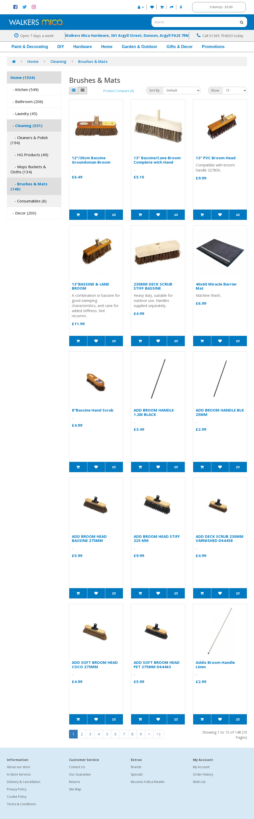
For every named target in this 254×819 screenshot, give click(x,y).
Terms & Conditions (21, 804)
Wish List (199, 782)
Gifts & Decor (180, 46)
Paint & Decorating (29, 46)
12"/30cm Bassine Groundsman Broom (91, 160)
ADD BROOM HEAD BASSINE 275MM (89, 538)
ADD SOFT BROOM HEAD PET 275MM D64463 (157, 664)
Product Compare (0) (118, 91)
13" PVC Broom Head (216, 157)
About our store (18, 767)
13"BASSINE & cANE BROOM (90, 286)
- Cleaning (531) (26, 125)
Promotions (213, 46)
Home (106, 46)
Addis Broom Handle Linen (215, 664)
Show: (215, 90)
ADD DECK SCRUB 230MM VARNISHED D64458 (220, 538)
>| (159, 734)
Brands (136, 767)
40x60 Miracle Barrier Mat (216, 286)
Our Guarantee (80, 774)
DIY (60, 46)
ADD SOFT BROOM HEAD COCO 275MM (95, 664)
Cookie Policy (16, 796)
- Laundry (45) (23, 113)
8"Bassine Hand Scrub (92, 410)
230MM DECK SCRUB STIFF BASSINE (153, 286)
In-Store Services (19, 774)
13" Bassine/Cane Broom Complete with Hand (157, 160)
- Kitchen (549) (24, 89)
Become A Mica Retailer (148, 782)
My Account (201, 767)
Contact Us (77, 767)
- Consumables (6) (28, 200)
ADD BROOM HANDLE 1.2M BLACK (154, 412)
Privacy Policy (16, 789)
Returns (74, 782)
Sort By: (154, 90)
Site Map (75, 789)
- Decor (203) (23, 212)
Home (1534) (22, 77)
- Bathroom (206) (26, 101)
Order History (203, 774)
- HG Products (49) (29, 154)
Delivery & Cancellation (23, 782)
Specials (137, 774)
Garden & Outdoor (139, 46)
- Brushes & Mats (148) (29, 186)
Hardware (82, 46)
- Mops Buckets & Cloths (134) (28, 169)
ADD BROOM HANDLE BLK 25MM (220, 412)
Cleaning (58, 61)
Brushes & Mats (93, 61)
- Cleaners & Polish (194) (29, 140)
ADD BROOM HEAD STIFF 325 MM (157, 538)
